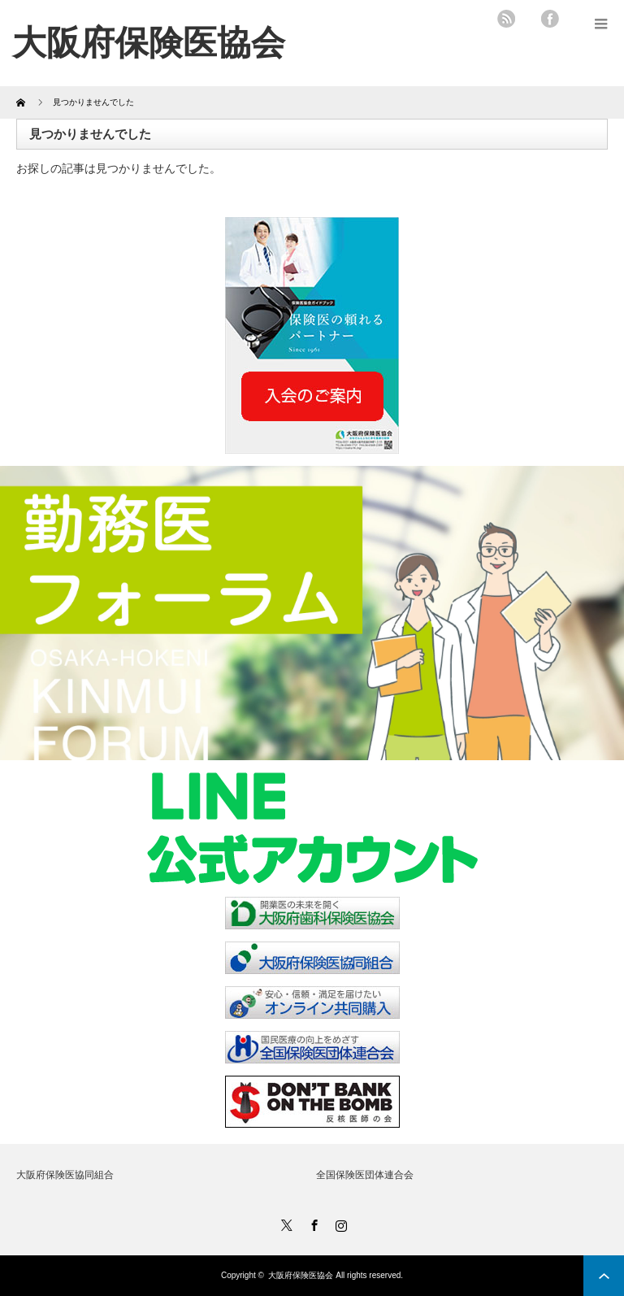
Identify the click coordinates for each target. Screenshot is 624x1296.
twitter (528, 19)
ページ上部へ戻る (603, 1275)
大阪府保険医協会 (300, 1275)
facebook (550, 19)
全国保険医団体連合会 (365, 1175)
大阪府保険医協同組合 (65, 1175)
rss (506, 19)
